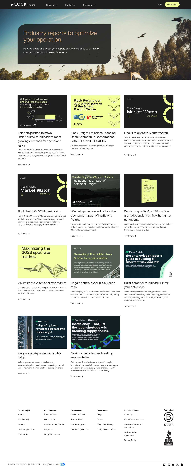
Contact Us (23, 434)
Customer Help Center (54, 424)
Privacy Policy (130, 440)
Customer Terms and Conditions (133, 426)
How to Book (77, 420)
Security (128, 415)
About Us (22, 415)
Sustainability (24, 420)
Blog (99, 415)
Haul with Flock (78, 415)
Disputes (48, 429)
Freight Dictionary (105, 424)
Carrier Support (78, 424)
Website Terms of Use (134, 420)
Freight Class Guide (106, 429)
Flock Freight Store (26, 429)
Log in (159, 4)
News (100, 420)
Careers (21, 424)
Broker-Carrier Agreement (130, 433)
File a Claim (49, 420)
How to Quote (50, 415)
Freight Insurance (52, 434)
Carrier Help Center (79, 429)
